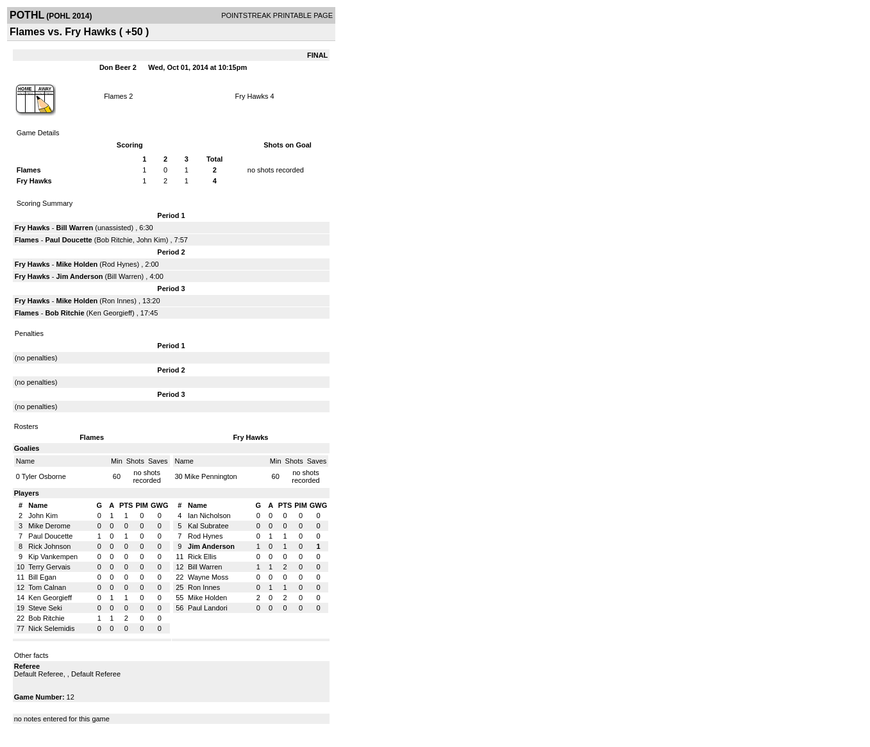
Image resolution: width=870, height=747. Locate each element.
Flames (115, 96)
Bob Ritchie (114, 240)
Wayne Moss (208, 577)
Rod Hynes (119, 264)
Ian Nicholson (209, 515)
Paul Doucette (68, 240)
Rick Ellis (202, 556)
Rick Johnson (49, 546)
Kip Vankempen (53, 556)
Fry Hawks (252, 96)
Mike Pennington (211, 476)
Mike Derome (49, 526)
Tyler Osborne (44, 476)
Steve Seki (45, 608)
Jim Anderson (79, 276)
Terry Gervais (49, 567)
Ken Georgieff (110, 313)
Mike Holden (77, 264)
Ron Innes (118, 301)
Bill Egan (42, 577)
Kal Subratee (208, 526)
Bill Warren (75, 227)
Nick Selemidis (51, 628)
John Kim (151, 240)
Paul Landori (208, 608)
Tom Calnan (47, 587)
